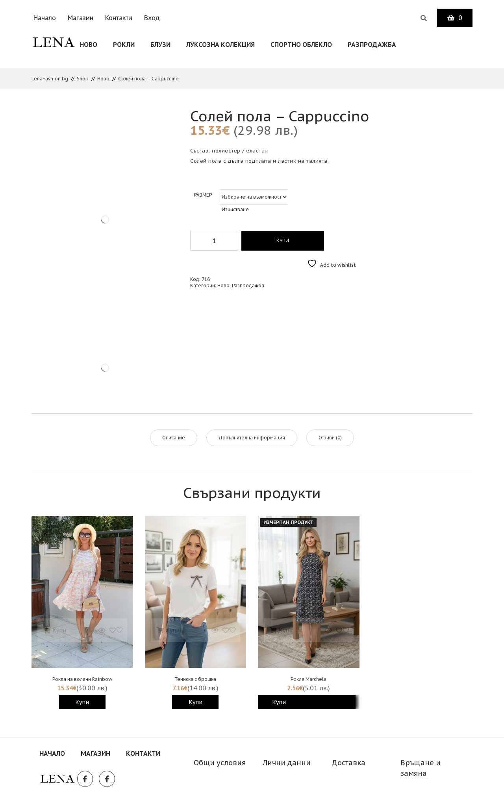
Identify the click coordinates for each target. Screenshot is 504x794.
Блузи (160, 44)
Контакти (118, 18)
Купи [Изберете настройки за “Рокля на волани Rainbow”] (82, 701)
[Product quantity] (214, 240)
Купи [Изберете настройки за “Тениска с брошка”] (195, 701)
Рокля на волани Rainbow (82, 678)
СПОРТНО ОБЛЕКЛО (301, 44)
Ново (88, 44)
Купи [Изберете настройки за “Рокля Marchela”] (279, 701)
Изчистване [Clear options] (235, 209)
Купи (280, 240)
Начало (44, 18)
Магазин (80, 18)
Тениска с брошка (195, 678)
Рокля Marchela (308, 678)
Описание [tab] (173, 437)
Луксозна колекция (220, 44)
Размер (203, 194)
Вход (152, 18)
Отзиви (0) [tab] (330, 437)
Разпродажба (372, 44)
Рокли (124, 44)
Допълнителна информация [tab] (252, 437)
